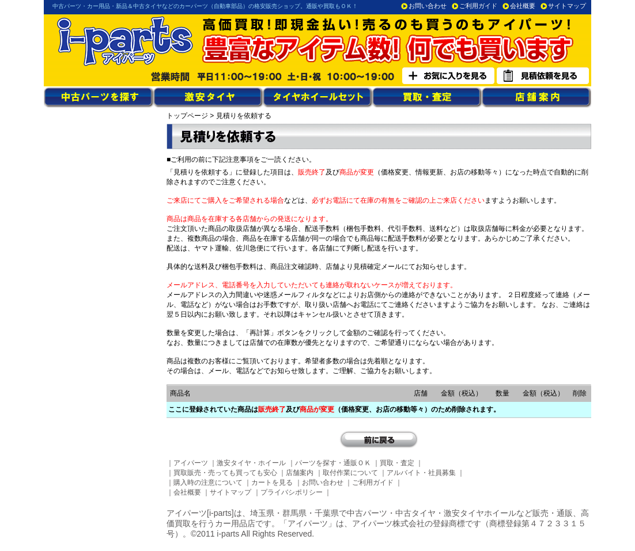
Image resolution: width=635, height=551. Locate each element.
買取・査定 (397, 463)
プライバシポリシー (291, 492)
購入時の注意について (208, 482)
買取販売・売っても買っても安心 (225, 473)
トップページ (187, 116)
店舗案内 (299, 473)
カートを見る (272, 482)
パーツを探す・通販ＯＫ (333, 463)
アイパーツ (190, 463)
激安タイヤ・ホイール (251, 463)
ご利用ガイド (478, 5)
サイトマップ (567, 5)
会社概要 (522, 5)
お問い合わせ (428, 5)
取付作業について (350, 473)
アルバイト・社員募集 (421, 473)
